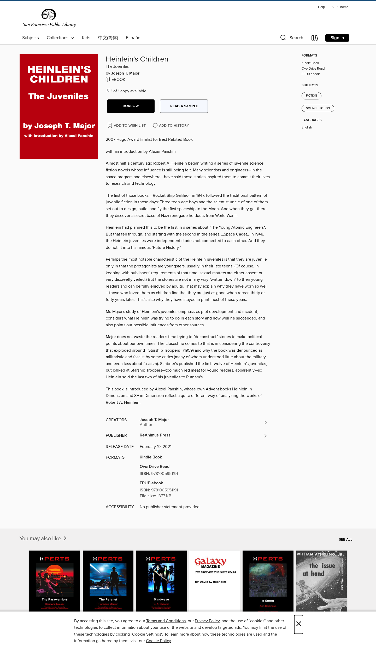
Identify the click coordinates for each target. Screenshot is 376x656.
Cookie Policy (158, 640)
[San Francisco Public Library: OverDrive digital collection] (49, 18)
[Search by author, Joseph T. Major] (203, 422)
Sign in (337, 38)
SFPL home (340, 7)
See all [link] (345, 539)
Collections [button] (60, 38)
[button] (291, 39)
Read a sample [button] (184, 106)
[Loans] (315, 39)
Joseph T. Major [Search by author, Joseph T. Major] (125, 73)
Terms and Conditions (166, 621)
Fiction (311, 96)
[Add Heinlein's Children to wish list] (127, 125)
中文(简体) (108, 38)
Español (134, 38)
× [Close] (298, 624)
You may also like (44, 538)
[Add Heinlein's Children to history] (171, 125)
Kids (86, 38)
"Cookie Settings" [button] (146, 634)
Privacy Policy (207, 621)
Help (321, 7)
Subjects (30, 38)
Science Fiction (318, 108)
